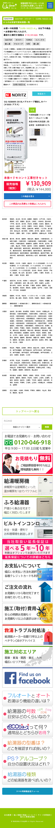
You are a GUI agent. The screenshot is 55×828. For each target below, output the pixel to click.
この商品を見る (27, 196)
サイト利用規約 (44, 815)
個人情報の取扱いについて (25, 815)
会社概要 (7, 815)
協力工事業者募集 (27, 816)
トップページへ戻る (27, 411)
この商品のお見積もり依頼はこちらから (27, 204)
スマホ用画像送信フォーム (27, 791)
